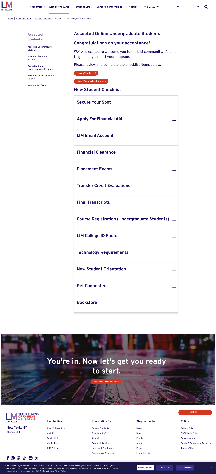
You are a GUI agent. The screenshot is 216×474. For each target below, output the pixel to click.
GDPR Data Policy (189, 433)
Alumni (95, 438)
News (139, 428)
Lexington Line (143, 453)
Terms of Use (187, 448)
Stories (140, 443)
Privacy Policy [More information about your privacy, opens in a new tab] (60, 471)
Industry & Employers (102, 448)
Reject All (165, 467)
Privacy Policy (188, 428)
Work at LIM (53, 438)
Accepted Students (43, 19)
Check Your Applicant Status (90, 81)
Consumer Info (188, 438)
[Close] (212, 467)
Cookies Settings (145, 467)
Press (139, 448)
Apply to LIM (191, 7)
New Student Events (38, 85)
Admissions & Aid (59, 7)
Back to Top (201, 412)
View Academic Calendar (105, 381)
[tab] (126, 104)
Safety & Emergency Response (196, 443)
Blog (138, 433)
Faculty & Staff (99, 433)
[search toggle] (206, 7)
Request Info (170, 7)
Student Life (83, 7)
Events (139, 438)
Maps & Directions (56, 428)
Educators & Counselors (104, 453)
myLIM (50, 433)
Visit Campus (150, 7)
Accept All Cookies (185, 467)
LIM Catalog (53, 448)
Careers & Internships (109, 7)
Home (10, 19)
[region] (108, 468)
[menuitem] (41, 49)
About (132, 7)
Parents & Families (101, 443)
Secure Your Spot (85, 73)
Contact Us (52, 443)
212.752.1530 (13, 432)
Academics (36, 7)
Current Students (100, 428)
